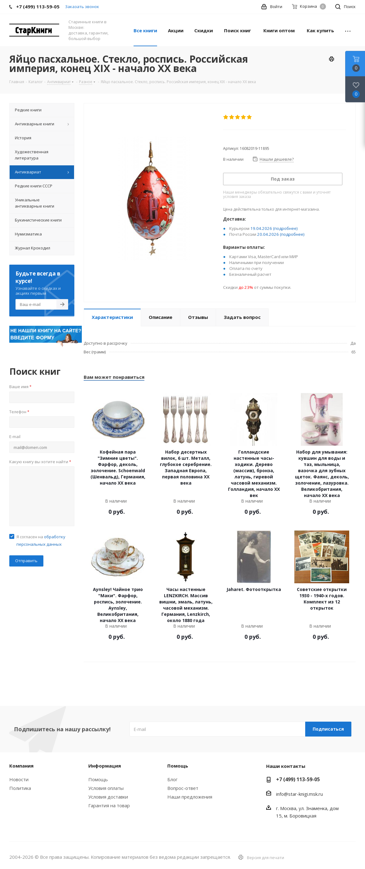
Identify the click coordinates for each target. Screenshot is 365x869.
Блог (172, 779)
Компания (21, 766)
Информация (104, 766)
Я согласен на (40, 540)
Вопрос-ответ (182, 788)
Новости (19, 779)
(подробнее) (285, 228)
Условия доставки (108, 797)
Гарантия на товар (109, 805)
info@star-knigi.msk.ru (299, 794)
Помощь (98, 779)
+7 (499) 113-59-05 (298, 779)
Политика (20, 788)
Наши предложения (189, 797)
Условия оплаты (106, 788)
